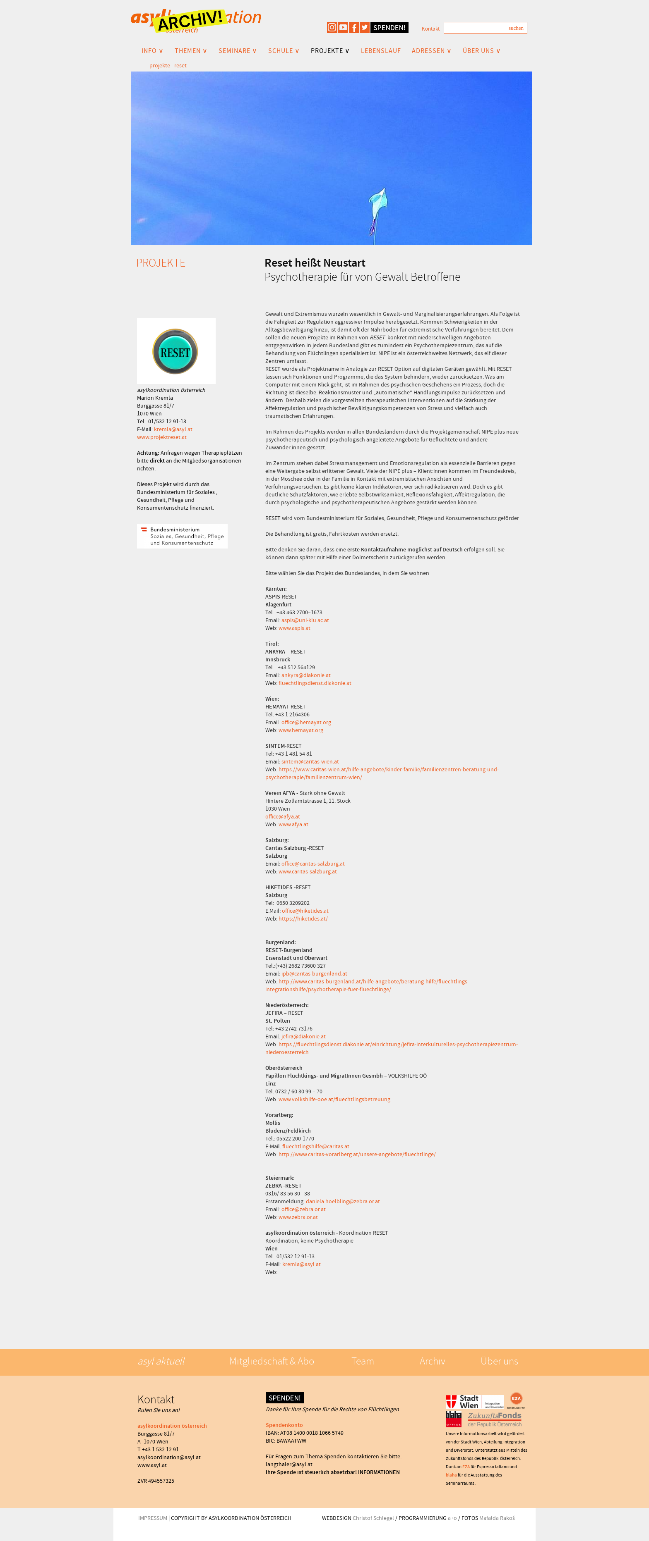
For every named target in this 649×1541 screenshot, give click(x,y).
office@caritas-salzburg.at (313, 863)
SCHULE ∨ (284, 51)
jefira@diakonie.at (303, 1036)
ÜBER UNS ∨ (482, 51)
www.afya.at (293, 824)
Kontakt (431, 28)
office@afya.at (282, 816)
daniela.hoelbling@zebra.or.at (343, 1201)
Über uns (499, 1360)
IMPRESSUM (152, 1518)
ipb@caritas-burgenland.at (314, 973)
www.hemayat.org (301, 730)
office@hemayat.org (306, 722)
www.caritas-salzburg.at (308, 871)
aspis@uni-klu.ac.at (305, 620)
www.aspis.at (294, 628)
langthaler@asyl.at (289, 1464)
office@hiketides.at (305, 910)
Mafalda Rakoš (497, 1518)
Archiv (432, 1360)
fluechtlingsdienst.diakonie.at (315, 683)
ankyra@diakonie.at (306, 675)
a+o (452, 1518)
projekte (159, 65)
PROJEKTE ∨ (330, 51)
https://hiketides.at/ (303, 918)
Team (362, 1360)
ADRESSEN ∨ (432, 51)
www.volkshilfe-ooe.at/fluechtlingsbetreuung (334, 1099)
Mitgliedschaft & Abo (271, 1360)
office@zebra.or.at (303, 1209)
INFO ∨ (153, 51)
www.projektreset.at (162, 437)
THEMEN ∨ (191, 51)
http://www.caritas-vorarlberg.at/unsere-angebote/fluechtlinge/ (357, 1154)
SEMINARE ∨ (238, 51)
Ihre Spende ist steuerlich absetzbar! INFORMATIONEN (333, 1472)
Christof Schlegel (373, 1518)
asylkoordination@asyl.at (169, 1457)
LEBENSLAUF (381, 51)
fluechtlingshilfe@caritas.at (315, 1146)
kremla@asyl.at (173, 429)
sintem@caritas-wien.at (310, 761)
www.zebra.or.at (298, 1217)
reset (180, 65)
